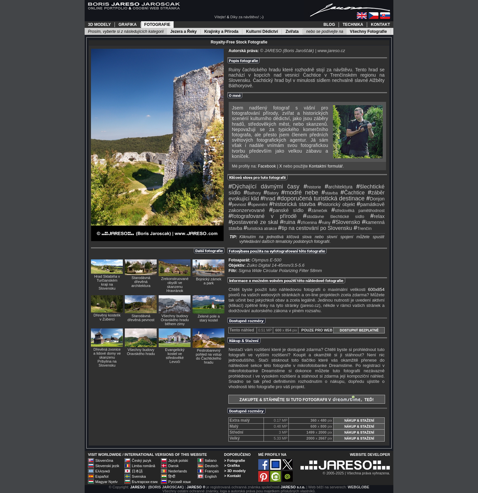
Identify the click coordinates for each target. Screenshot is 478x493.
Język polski (178, 460)
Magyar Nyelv (106, 482)
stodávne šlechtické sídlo (333, 216)
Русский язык (179, 482)
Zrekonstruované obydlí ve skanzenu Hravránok (175, 285)
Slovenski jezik (107, 466)
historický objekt (336, 204)
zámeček (317, 210)
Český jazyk (141, 460)
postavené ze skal (253, 222)
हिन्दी (171, 476)
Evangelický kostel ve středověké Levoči (175, 356)
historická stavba (292, 204)
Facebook (267, 166)
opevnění (258, 204)
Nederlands (177, 471)
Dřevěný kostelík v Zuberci (107, 317)
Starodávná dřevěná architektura (140, 282)
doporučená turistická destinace (320, 198)
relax (377, 216)
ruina (287, 222)
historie (312, 186)
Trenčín (362, 228)
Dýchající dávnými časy (264, 186)
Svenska (139, 476)
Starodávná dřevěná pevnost (140, 318)
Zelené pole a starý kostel (209, 318)
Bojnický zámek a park (208, 281)
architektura (339, 186)
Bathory (252, 193)
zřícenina (307, 222)
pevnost (237, 204)
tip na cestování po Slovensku (315, 228)
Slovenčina (104, 460)
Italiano (210, 460)
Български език (145, 482)
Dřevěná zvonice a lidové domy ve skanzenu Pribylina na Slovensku (107, 357)
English (211, 476)
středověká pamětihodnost (357, 210)
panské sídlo (286, 210)
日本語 (137, 471)
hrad (268, 198)
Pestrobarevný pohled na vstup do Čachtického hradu (209, 356)
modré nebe (299, 192)
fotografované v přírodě (263, 216)
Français (212, 471)
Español (102, 476)
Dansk (173, 466)
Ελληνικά (102, 471)
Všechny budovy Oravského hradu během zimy (175, 320)
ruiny (324, 222)
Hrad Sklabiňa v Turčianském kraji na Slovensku (107, 282)
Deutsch (211, 466)
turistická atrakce (260, 228)
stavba (330, 192)
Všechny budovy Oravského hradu (141, 352)
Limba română (143, 466)
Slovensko (346, 222)
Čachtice (353, 192)
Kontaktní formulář (326, 166)
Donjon (375, 198)
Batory (271, 193)
